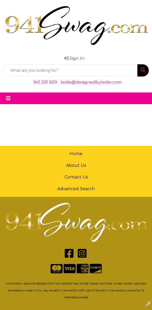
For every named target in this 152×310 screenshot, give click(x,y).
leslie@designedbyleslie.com (91, 82)
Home (76, 153)
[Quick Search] (70, 70)
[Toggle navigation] (8, 98)
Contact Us (76, 177)
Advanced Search (76, 188)
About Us (76, 165)
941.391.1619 (45, 82)
